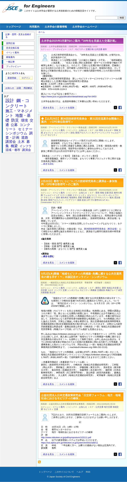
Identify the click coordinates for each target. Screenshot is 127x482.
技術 (58, 197)
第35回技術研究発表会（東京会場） (101, 229)
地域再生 (73, 197)
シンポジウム (73, 290)
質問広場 (10, 43)
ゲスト (17, 73)
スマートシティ (79, 195)
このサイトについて (64, 472)
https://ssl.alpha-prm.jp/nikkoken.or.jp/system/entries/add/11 (69, 442)
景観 (80, 197)
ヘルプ (80, 472)
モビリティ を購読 (40, 463)
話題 (19, 88)
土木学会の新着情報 (56, 26)
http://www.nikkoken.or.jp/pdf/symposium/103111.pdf (66, 437)
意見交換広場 (12, 48)
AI (93, 133)
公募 (14, 125)
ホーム (41, 32)
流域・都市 (12, 150)
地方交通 (108, 407)
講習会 (10, 141)
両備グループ (112, 290)
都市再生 (65, 197)
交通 (107, 193)
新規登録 (12, 78)
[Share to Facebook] (120, 107)
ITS (92, 200)
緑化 (73, 133)
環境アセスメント (83, 133)
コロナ (50, 290)
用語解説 (27, 88)
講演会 (26, 150)
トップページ (13, 26)
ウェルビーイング (51, 195)
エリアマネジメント (100, 197)
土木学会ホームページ (84, 26)
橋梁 (14, 146)
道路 (79, 200)
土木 (21, 141)
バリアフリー (71, 200)
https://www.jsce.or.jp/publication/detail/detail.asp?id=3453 (68, 96)
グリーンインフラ (102, 133)
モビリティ (80, 49)
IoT (103, 200)
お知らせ (83, 130)
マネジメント (49, 197)
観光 (112, 197)
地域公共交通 (113, 288)
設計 (9, 100)
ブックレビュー (60, 49)
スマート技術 (66, 195)
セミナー (25, 129)
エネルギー (108, 130)
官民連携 (86, 197)
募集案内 (10, 57)
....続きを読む (47, 164)
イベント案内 (59, 130)
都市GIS (98, 200)
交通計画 (90, 49)
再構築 (93, 290)
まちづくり (48, 133)
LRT (88, 200)
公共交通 (98, 49)
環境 (101, 130)
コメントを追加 (66, 107)
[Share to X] (115, 107)
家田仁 (98, 288)
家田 (104, 288)
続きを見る (48, 107)
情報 (116, 130)
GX (96, 130)
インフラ (58, 290)
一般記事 (10, 62)
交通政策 (101, 290)
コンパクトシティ (62, 133)
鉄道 (84, 200)
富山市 (52, 292)
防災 (111, 193)
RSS (88, 472)
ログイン (26, 78)
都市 (105, 49)
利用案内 (34, 26)
